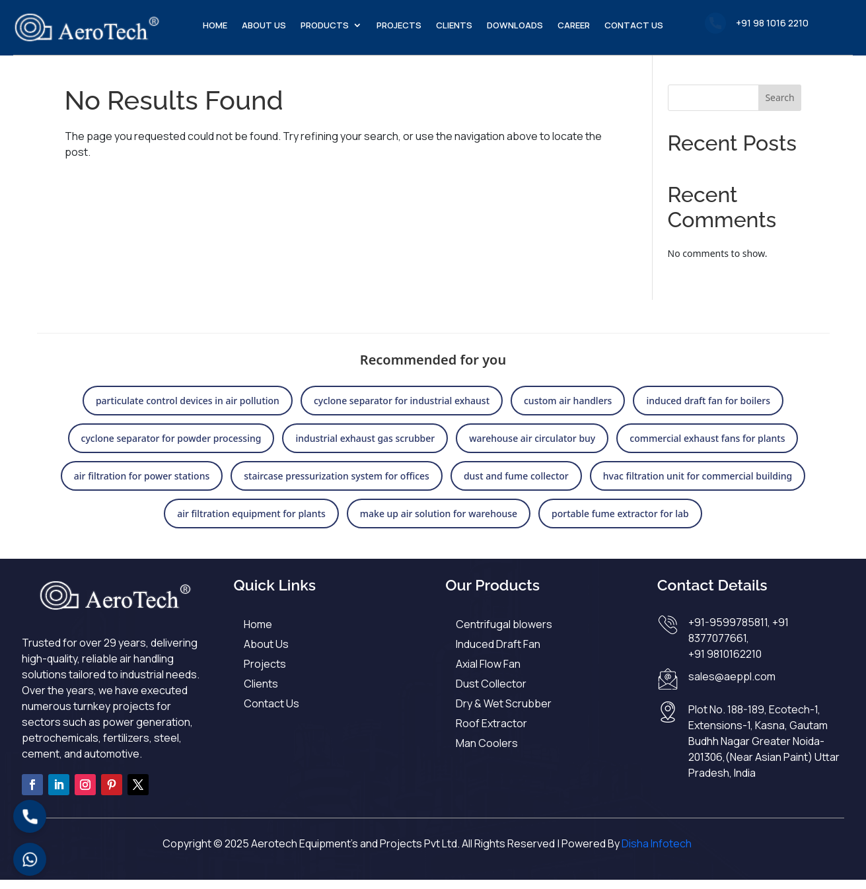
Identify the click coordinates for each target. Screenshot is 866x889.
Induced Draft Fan (498, 653)
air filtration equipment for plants (251, 522)
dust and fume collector (516, 485)
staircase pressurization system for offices (336, 485)
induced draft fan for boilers (708, 410)
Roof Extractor (491, 732)
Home (215, 25)
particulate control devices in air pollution (187, 410)
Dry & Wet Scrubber (504, 712)
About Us (264, 25)
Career (574, 25)
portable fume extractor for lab (620, 522)
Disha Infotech (657, 852)
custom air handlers (568, 410)
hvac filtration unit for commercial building (697, 485)
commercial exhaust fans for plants (707, 447)
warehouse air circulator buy (532, 447)
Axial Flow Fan (488, 673)
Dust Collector (491, 693)
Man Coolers (487, 752)
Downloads (515, 25)
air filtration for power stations (141, 485)
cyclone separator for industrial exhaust (401, 410)
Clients (454, 25)
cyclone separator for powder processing (171, 447)
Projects (399, 25)
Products (325, 25)
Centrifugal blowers (504, 633)
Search (779, 106)
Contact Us (633, 25)
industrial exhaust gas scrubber (365, 447)
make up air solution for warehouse (438, 522)
